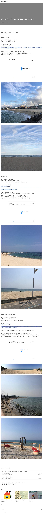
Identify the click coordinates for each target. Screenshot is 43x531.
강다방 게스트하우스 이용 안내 (6, 491)
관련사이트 (2, 525)
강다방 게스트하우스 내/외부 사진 (6, 492)
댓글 (1, 520)
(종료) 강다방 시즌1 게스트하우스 (6, 487)
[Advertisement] (21, 471)
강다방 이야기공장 (4, 1)
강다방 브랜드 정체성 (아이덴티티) (6, 489)
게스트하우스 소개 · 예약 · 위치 (16, 487)
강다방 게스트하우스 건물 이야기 (6, 490)
